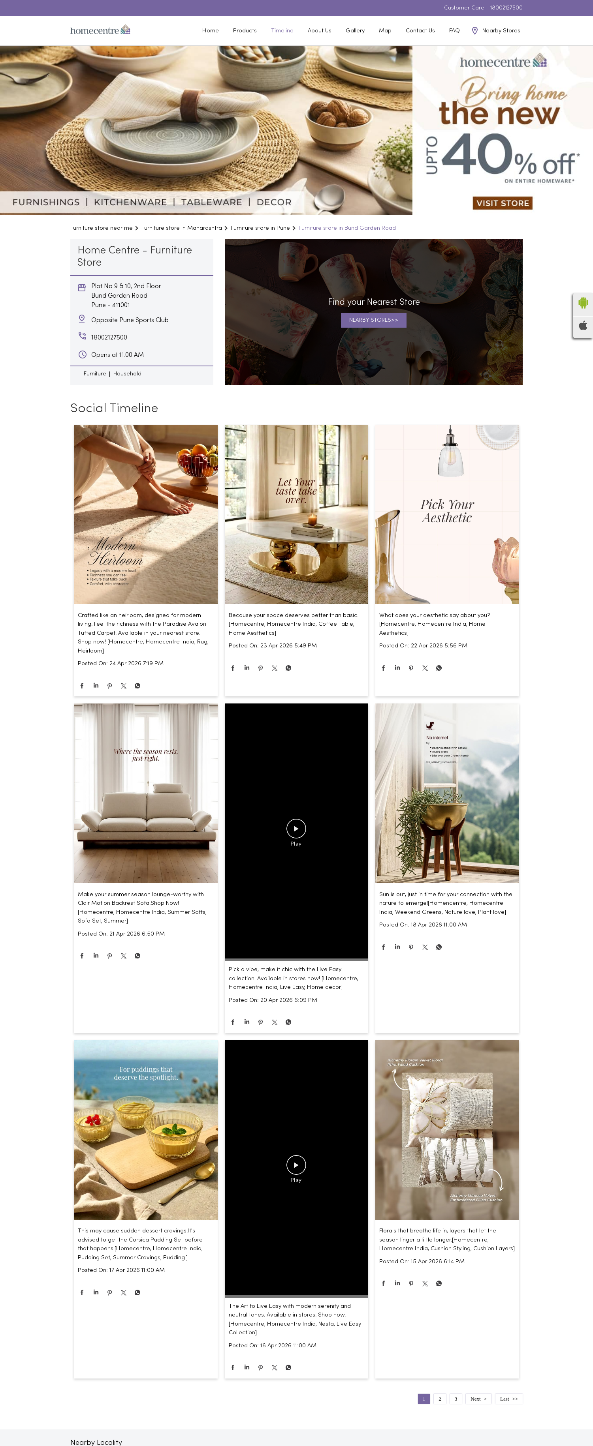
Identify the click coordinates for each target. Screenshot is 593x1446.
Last (504, 1399)
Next (475, 1399)
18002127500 (506, 8)
